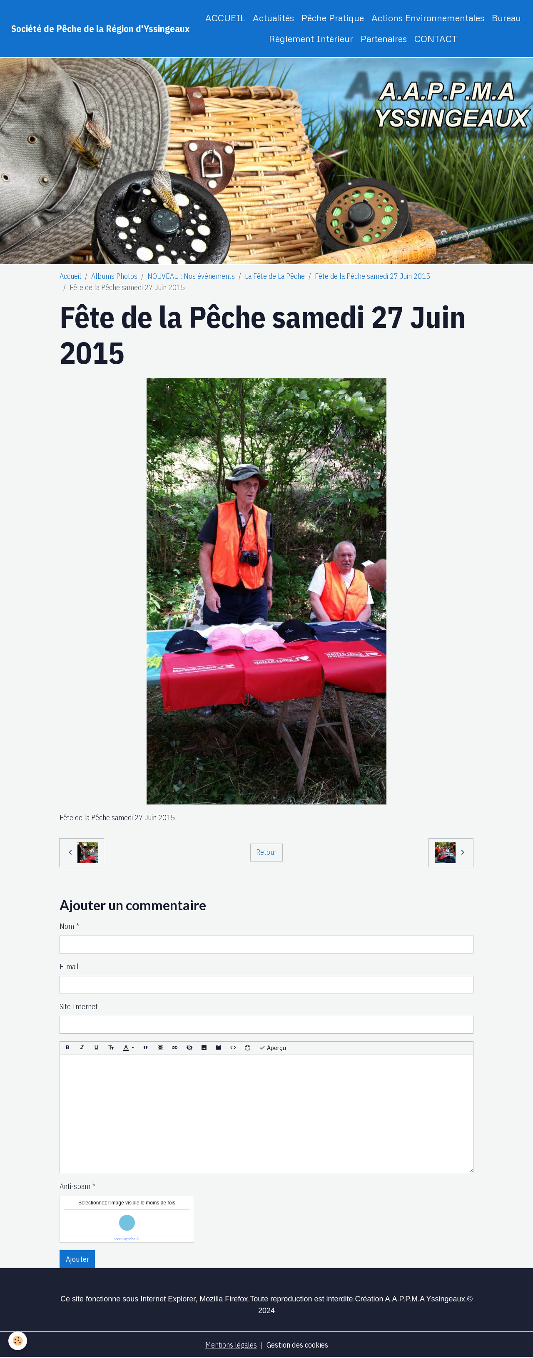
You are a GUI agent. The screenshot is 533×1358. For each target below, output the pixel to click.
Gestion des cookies (297, 1345)
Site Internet (79, 1006)
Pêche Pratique (332, 17)
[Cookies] (17, 1340)
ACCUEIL (225, 17)
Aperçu (272, 1047)
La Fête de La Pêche (275, 276)
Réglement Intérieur (311, 38)
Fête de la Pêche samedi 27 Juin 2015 (372, 276)
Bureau (506, 17)
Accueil (70, 276)
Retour (266, 852)
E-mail (69, 966)
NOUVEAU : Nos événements (191, 276)
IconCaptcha (125, 1239)
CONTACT (435, 38)
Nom (67, 926)
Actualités (273, 17)
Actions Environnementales (427, 17)
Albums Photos (114, 276)
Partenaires (384, 38)
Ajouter (77, 1259)
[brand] (100, 28)
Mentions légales (231, 1345)
